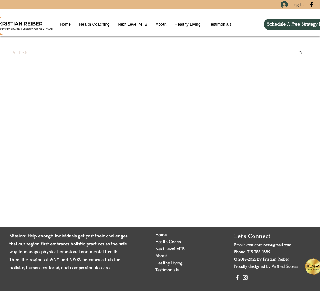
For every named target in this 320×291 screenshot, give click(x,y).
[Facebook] (311, 4)
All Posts (20, 52)
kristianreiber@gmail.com (268, 244)
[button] (300, 53)
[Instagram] (245, 277)
